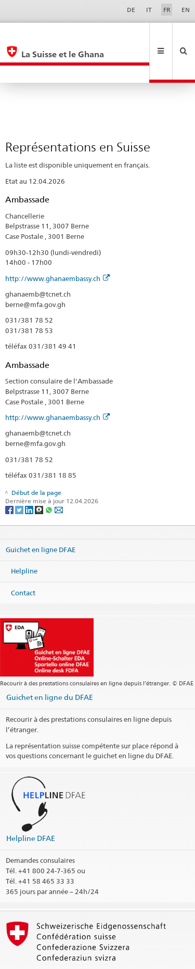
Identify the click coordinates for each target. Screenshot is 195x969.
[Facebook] (10, 474)
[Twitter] (20, 474)
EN (185, 10)
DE (131, 10)
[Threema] (40, 474)
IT (149, 10)
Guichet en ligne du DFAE (49, 662)
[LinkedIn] (30, 474)
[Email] (59, 474)
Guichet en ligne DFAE (40, 514)
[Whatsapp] (50, 474)
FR (167, 10)
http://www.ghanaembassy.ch (57, 243)
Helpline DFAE (30, 803)
